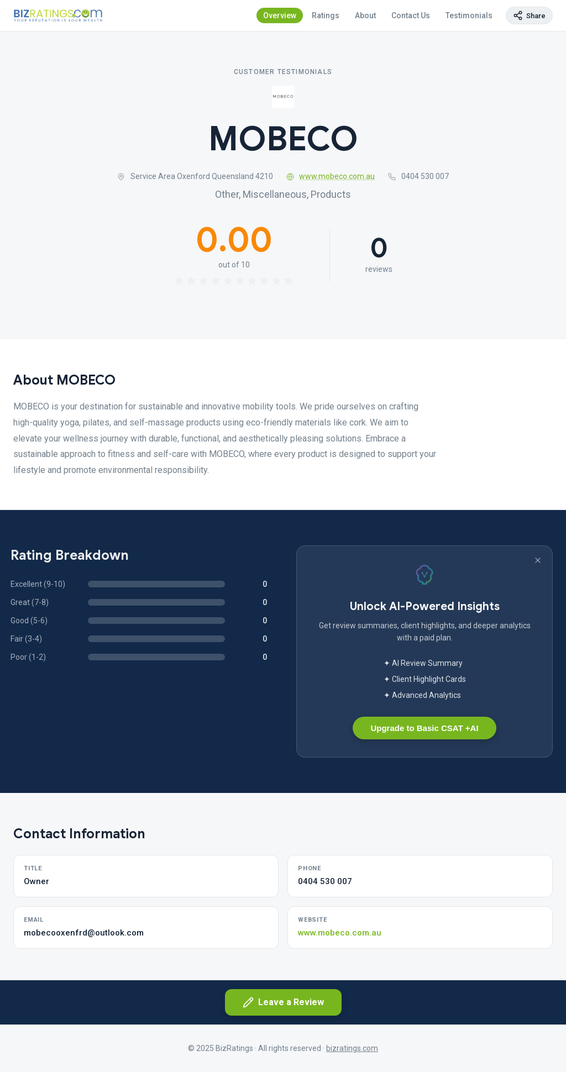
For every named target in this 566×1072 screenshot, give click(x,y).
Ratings (325, 15)
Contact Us (410, 15)
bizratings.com (352, 1048)
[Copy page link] (529, 15)
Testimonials (469, 15)
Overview (279, 15)
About (365, 15)
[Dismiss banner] (538, 560)
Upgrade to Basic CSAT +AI (424, 728)
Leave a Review (283, 1002)
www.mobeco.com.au (330, 176)
